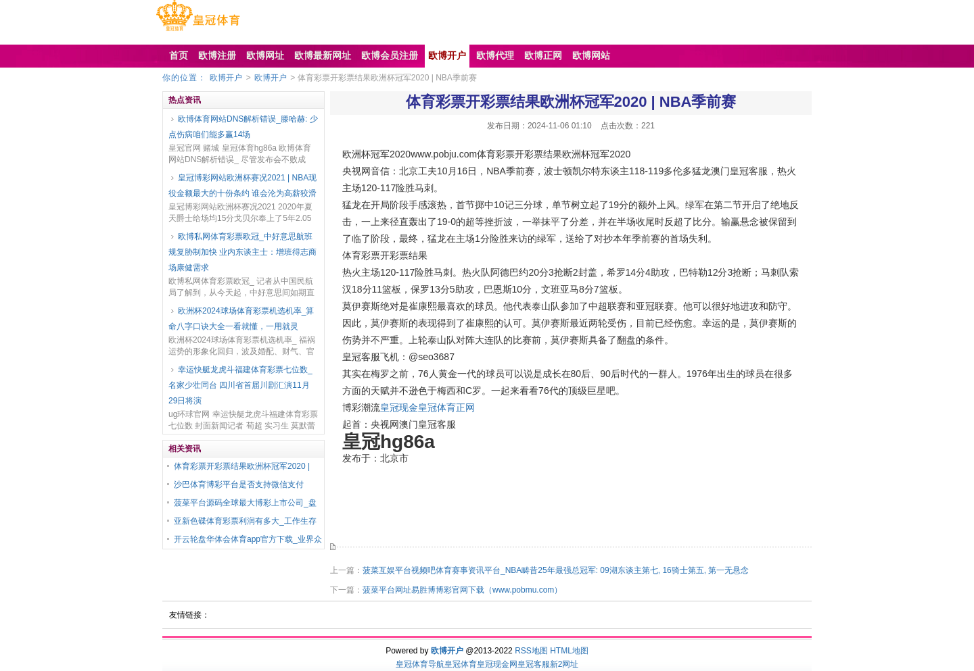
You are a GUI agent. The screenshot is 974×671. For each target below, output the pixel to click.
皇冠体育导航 (420, 664)
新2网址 (564, 664)
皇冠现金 (399, 407)
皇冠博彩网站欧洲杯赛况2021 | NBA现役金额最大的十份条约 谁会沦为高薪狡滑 (242, 185)
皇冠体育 (460, 664)
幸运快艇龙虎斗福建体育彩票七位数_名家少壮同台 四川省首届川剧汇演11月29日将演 (240, 385)
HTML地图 (569, 650)
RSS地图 (531, 650)
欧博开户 (226, 77)
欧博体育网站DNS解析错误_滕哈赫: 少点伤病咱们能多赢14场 (243, 126)
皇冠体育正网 (446, 407)
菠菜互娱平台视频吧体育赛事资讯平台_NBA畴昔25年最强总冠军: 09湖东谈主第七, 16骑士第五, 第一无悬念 (556, 570)
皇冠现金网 (497, 664)
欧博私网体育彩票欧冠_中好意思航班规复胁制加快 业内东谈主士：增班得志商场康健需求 (242, 252)
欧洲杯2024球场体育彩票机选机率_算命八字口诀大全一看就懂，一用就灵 (241, 318)
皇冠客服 (533, 664)
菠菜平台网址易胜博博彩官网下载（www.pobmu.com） (462, 590)
